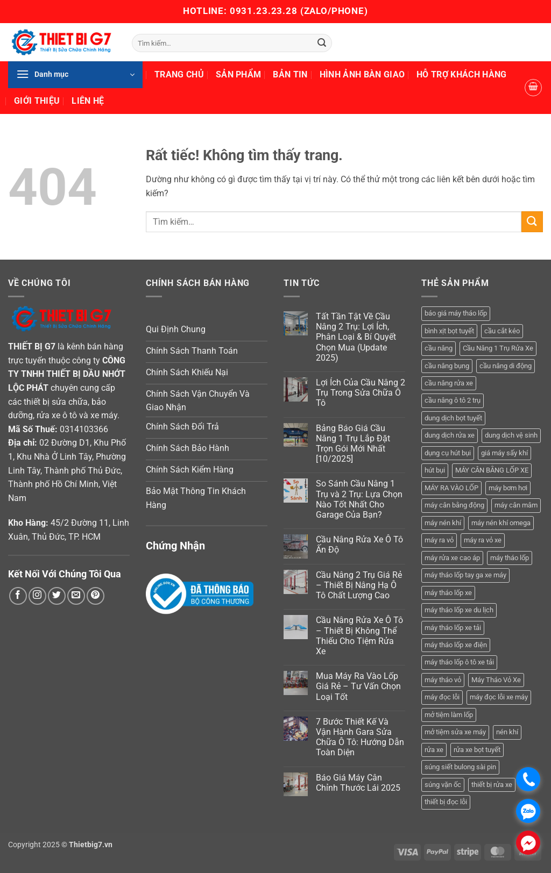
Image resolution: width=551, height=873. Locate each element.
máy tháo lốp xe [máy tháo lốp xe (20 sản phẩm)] (448, 593)
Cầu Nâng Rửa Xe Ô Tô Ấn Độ (359, 544)
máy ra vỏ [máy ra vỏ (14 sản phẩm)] (439, 540)
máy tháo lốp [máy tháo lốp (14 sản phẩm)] (509, 558)
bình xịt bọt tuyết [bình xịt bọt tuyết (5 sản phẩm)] (449, 331)
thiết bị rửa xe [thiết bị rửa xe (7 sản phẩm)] (491, 785)
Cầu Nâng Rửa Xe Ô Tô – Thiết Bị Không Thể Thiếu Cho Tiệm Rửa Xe (359, 635)
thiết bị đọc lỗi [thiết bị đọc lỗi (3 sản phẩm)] (446, 802)
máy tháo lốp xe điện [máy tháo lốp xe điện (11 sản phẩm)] (456, 645)
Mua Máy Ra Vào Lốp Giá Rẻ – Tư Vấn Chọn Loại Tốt (358, 686)
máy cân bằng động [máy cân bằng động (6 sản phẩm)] (454, 505)
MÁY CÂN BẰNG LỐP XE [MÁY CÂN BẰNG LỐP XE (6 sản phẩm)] (491, 470)
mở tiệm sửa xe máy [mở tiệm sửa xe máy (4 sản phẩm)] (455, 732)
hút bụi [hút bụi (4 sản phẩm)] (435, 470)
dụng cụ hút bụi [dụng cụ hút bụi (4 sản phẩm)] (448, 453)
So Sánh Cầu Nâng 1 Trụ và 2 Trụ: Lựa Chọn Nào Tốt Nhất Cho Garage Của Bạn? (359, 499)
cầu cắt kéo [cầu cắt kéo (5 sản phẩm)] (502, 331)
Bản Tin (290, 74)
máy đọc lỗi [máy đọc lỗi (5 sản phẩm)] (442, 697)
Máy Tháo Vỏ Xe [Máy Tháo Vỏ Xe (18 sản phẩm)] (496, 680)
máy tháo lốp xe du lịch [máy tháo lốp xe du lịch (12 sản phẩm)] (459, 610)
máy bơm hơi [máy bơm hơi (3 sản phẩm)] (508, 488)
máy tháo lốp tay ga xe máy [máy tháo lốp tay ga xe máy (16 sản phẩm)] (465, 575)
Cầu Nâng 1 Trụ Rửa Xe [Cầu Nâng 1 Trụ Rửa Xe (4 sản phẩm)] (498, 348)
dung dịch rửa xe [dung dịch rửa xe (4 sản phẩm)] (450, 435)
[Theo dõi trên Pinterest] (95, 596)
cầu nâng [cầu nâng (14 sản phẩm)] (439, 348)
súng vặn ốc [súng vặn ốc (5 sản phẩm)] (443, 785)
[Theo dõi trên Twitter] (57, 596)
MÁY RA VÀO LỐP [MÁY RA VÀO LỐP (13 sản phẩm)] (451, 488)
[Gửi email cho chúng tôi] (76, 596)
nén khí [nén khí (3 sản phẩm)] (507, 732)
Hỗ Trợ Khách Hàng (461, 74)
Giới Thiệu (37, 101)
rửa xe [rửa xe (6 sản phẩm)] (434, 750)
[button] (75, 74)
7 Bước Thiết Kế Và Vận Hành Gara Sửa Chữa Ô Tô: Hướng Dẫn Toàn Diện (360, 737)
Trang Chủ (179, 74)
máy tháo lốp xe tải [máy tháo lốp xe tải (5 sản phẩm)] (453, 628)
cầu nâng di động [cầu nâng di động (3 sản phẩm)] (505, 366)
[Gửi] (322, 43)
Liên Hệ (88, 101)
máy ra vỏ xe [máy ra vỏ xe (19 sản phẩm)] (482, 540)
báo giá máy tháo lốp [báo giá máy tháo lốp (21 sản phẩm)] (456, 313)
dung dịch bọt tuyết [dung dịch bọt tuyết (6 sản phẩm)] (453, 418)
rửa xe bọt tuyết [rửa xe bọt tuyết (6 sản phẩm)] (477, 750)
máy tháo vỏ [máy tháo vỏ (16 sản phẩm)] (443, 680)
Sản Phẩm (239, 74)
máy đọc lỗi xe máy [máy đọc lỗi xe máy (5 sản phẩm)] (499, 697)
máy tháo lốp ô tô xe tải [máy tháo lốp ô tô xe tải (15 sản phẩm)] (459, 662)
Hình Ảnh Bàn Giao (362, 74)
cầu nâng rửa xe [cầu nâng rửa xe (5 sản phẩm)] (449, 383)
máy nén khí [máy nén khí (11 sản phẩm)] (443, 523)
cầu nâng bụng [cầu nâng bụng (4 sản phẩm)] (447, 366)
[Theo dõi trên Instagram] (37, 596)
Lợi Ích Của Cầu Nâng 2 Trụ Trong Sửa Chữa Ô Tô (360, 392)
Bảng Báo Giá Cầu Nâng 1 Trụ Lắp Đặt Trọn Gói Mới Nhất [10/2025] (353, 443)
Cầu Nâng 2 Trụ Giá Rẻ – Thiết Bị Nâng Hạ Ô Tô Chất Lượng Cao (359, 585)
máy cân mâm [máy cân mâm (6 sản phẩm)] (516, 505)
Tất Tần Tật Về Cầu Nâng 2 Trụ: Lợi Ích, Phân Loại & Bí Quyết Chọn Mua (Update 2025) (356, 337)
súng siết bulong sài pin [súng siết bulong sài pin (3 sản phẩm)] (460, 767)
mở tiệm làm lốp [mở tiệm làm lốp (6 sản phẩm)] (449, 715)
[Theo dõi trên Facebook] (18, 596)
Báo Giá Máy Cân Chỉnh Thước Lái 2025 (358, 782)
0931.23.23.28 (265, 10)
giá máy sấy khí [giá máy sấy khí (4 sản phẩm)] (504, 453)
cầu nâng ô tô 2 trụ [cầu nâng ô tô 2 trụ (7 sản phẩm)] (453, 400)
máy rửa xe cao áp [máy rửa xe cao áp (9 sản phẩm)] (452, 558)
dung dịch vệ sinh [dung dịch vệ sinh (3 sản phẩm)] (511, 435)
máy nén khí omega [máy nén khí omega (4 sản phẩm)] (501, 523)
